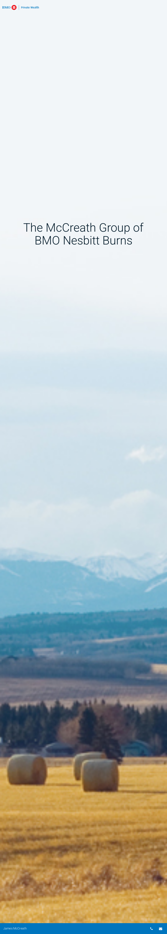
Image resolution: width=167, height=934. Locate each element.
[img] (83, 467)
